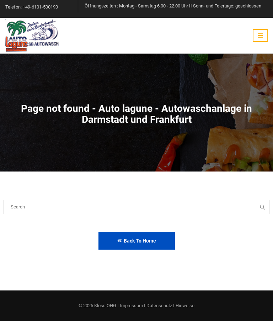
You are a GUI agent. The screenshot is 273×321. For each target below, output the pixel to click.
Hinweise (185, 305)
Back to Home (136, 240)
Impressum (131, 305)
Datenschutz (159, 305)
